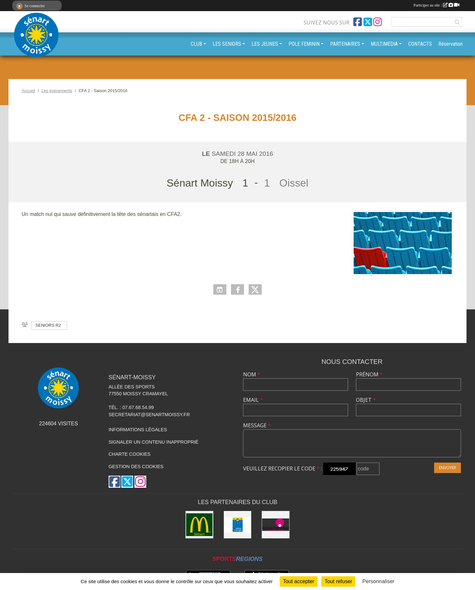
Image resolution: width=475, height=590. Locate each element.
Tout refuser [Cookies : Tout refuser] (338, 581)
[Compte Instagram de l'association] (377, 22)
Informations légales (138, 429)
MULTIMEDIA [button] (384, 44)
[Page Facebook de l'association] (357, 22)
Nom (251, 374)
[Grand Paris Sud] (276, 525)
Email (253, 399)
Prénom (369, 374)
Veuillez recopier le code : (282, 468)
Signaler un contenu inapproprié (154, 442)
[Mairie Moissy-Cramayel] (238, 525)
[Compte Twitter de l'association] (367, 22)
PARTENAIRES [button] (345, 44)
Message (257, 425)
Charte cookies (129, 454)
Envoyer (447, 467)
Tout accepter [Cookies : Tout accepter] (298, 581)
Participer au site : (436, 5)
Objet (366, 399)
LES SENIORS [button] (227, 44)
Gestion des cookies (136, 466)
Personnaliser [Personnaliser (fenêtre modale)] (378, 581)
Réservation (450, 44)
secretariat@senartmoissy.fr (149, 414)
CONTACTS (420, 44)
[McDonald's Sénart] (199, 525)
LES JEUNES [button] (265, 44)
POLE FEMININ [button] (304, 44)
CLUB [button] (196, 44)
